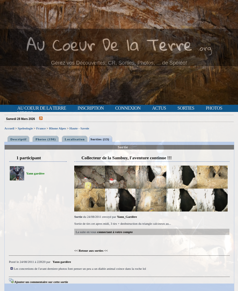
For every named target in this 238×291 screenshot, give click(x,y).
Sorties (186, 108)
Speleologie (25, 128)
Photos (214, 108)
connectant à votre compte (115, 232)
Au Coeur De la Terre (109, 44)
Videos (25, 113)
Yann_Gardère (127, 216)
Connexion (127, 108)
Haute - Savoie (79, 128)
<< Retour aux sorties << (91, 250)
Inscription (90, 108)
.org (205, 48)
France (41, 128)
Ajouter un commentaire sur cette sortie (38, 282)
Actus (159, 108)
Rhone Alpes (57, 128)
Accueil (9, 128)
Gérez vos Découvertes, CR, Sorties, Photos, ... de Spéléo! (119, 63)
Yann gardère (35, 173)
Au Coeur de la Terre (41, 108)
